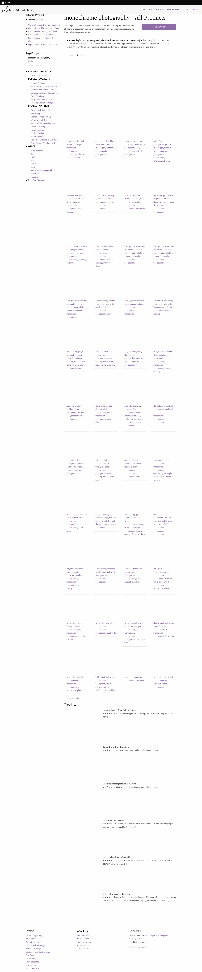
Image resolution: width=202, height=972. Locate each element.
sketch (156, 623)
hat (154, 301)
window (78, 406)
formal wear (106, 687)
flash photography (73, 352)
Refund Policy (83, 945)
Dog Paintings (31, 955)
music (138, 412)
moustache (140, 208)
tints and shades (101, 250)
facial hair (135, 199)
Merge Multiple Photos (40, 120)
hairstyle (78, 195)
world (136, 582)
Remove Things (37, 130)
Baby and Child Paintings (41, 99)
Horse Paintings (32, 962)
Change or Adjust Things (41, 117)
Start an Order (158, 27)
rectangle (106, 195)
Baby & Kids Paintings (35, 945)
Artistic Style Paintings (40, 110)
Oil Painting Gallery (34, 935)
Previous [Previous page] (71, 55)
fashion (79, 246)
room (112, 476)
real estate (35, 173)
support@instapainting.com (156, 935)
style (97, 148)
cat (32, 154)
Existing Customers (137, 939)
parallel (161, 460)
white (68, 623)
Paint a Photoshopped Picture (43, 123)
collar (138, 202)
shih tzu (127, 355)
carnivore (108, 144)
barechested (164, 355)
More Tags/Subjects (36, 180)
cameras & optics (131, 534)
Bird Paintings (31, 965)
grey (133, 141)
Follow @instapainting (138, 947)
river (138, 639)
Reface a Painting (38, 127)
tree (171, 195)
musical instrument (132, 406)
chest (155, 355)
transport (138, 626)
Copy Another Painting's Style (43, 143)
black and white (37, 150)
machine (168, 460)
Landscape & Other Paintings (38, 952)
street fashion (164, 524)
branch (98, 195)
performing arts (130, 419)
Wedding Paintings (33, 948)
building (69, 409)
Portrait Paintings (38, 83)
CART (196, 9)
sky (154, 195)
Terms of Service (84, 942)
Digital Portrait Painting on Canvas (42, 44)
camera (139, 531)
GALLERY (147, 9)
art (74, 141)
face (68, 460)
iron (167, 572)
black (68, 199)
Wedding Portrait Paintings (42, 103)
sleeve (110, 246)
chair (105, 409)
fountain (81, 636)
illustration (128, 582)
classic (98, 422)
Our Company (83, 935)
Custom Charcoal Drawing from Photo (44, 25)
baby (109, 314)
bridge (161, 582)
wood (107, 199)
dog (32, 160)
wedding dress (101, 690)
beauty (79, 355)
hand (109, 633)
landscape (77, 144)
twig (112, 195)
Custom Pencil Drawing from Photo (43, 31)
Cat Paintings (31, 958)
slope (155, 205)
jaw (73, 199)
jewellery (82, 259)
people (138, 463)
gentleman (128, 677)
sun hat (160, 301)
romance (128, 256)
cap (141, 199)
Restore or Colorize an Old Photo (44, 140)
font (102, 199)
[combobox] (44, 65)
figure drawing (159, 626)
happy (102, 148)
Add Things (36, 113)
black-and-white (102, 304)
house (33, 167)
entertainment (159, 161)
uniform (69, 263)
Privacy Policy (83, 939)
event (168, 161)
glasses (98, 246)
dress (97, 687)
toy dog (132, 358)
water (80, 623)
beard (126, 195)
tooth (80, 467)
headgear (157, 307)
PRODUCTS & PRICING (167, 9)
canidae (69, 639)
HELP (185, 9)
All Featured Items (38, 75)
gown (109, 684)
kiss (126, 246)
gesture (69, 141)
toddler (104, 307)
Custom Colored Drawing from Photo (43, 28)
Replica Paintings (38, 136)
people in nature (73, 158)
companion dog (101, 518)
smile (102, 141)
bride (97, 677)
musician (128, 409)
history (98, 480)
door (68, 416)
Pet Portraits (31, 939)
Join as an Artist (32, 968)
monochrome (71, 154)
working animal (101, 476)
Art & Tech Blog (84, 948)
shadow (81, 154)
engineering (158, 473)
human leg (128, 144)
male (142, 680)
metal (166, 588)
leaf (68, 680)
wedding (34, 177)
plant (107, 141)
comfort (139, 141)
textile (98, 572)
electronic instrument (162, 476)
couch (97, 307)
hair (68, 246)
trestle (30, 61)
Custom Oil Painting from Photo (41, 35)
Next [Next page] (80, 55)
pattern (98, 202)
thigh (68, 358)
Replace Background (39, 133)
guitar (126, 422)
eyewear (106, 263)
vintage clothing (166, 202)
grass (97, 199)
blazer (109, 419)
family (33, 164)
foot (137, 148)
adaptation (157, 199)
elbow (142, 534)
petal (102, 575)
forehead (70, 195)
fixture (98, 266)
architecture (158, 588)
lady (137, 680)
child (33, 157)
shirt (155, 406)
